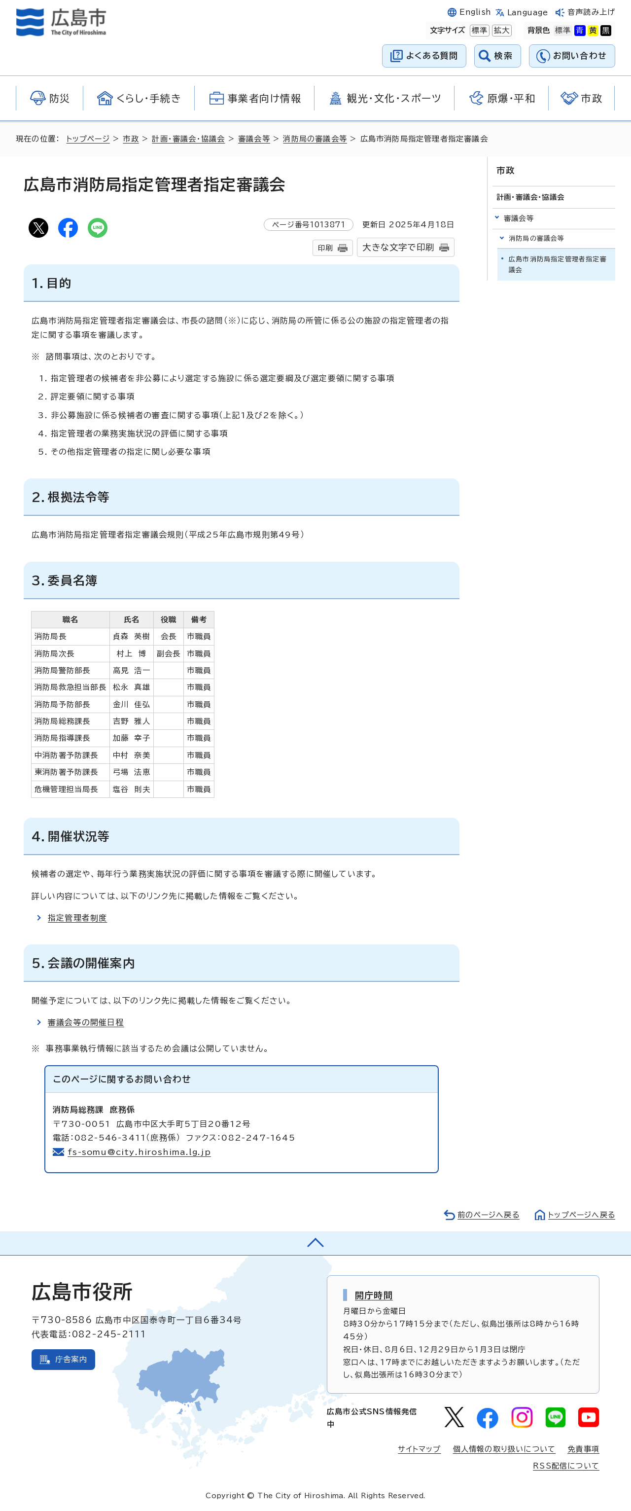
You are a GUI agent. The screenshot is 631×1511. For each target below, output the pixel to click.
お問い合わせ (580, 55)
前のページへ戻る (486, 1215)
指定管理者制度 (77, 918)
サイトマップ (419, 1449)
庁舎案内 (71, 1359)
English (475, 12)
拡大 (501, 30)
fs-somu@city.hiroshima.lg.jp (140, 1152)
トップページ (89, 139)
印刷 (325, 248)
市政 (132, 139)
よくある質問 (432, 55)
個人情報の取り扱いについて (504, 1449)
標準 (479, 30)
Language (527, 12)
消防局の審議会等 (316, 139)
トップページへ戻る (580, 1215)
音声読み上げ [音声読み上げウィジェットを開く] (591, 12)
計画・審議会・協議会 (189, 139)
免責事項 (583, 1449)
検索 (503, 55)
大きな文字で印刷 (398, 247)
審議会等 (256, 139)
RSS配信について (566, 1466)
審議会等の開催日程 (86, 1022)
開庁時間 (374, 1295)
